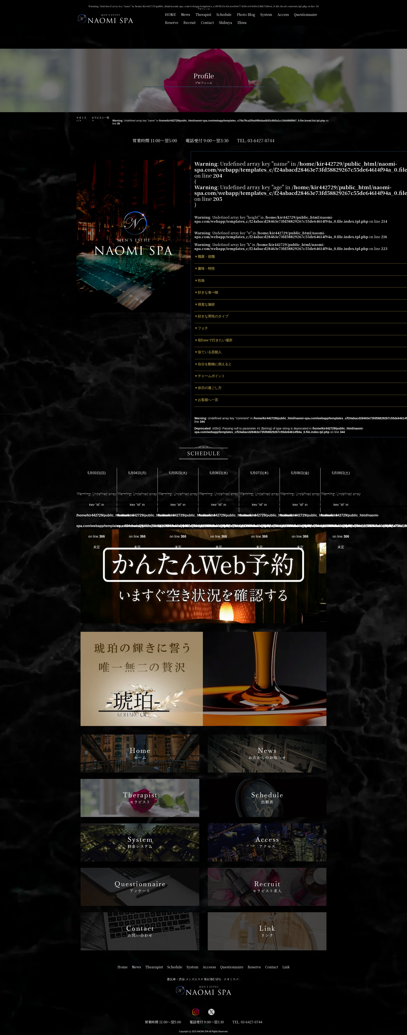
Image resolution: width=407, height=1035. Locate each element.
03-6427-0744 (261, 140)
